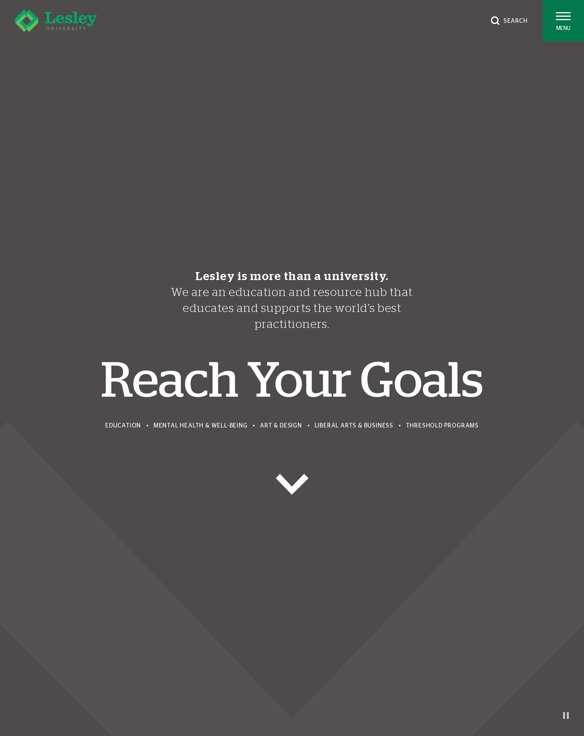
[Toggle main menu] (563, 20)
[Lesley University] (56, 20)
